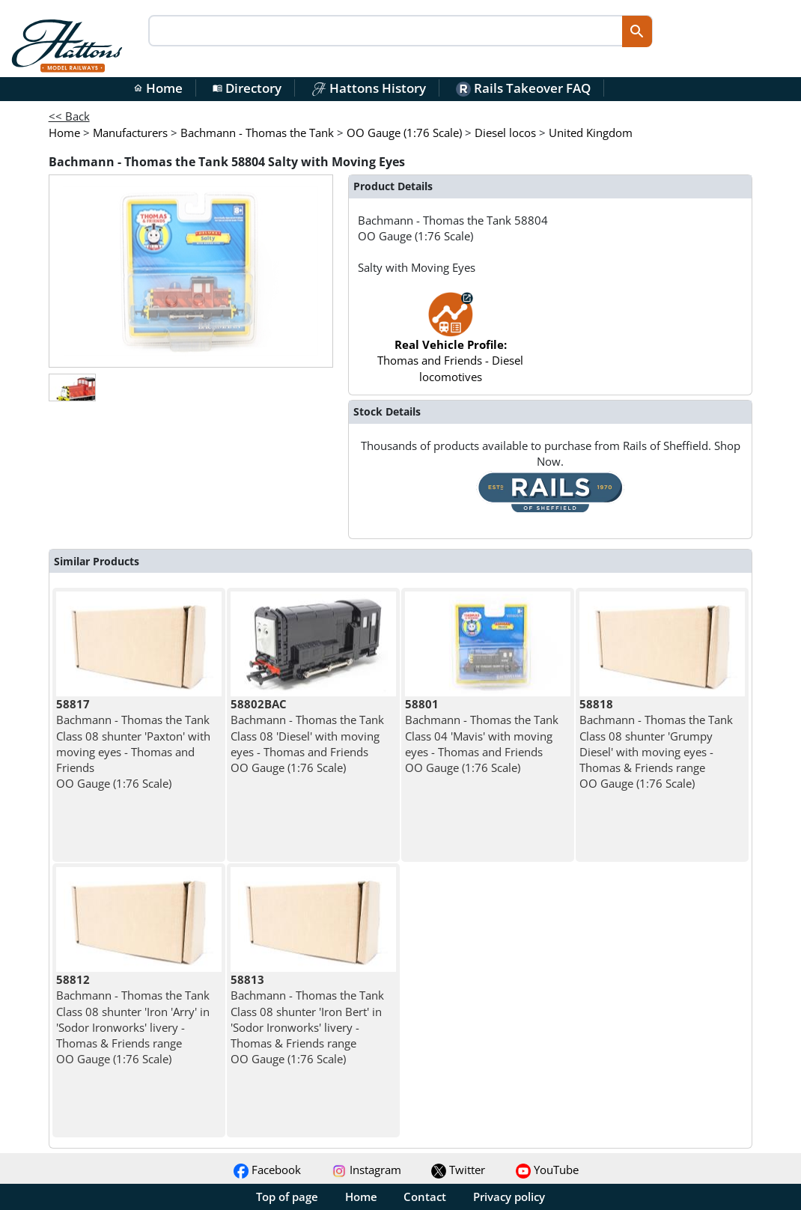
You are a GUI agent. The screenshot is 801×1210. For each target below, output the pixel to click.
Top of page (287, 1196)
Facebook (267, 1169)
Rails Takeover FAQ (523, 88)
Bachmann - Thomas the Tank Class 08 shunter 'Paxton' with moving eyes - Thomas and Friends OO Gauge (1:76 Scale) (133, 743)
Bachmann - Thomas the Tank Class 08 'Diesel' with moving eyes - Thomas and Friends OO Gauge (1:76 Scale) (307, 735)
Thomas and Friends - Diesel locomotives (450, 344)
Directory (247, 88)
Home (158, 88)
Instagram (366, 1169)
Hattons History (368, 88)
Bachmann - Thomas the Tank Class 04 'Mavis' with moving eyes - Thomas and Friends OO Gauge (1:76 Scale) (481, 735)
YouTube (547, 1169)
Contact (424, 1196)
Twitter (458, 1169)
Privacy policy (509, 1196)
